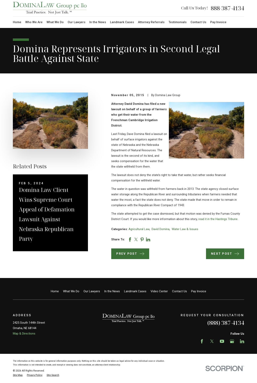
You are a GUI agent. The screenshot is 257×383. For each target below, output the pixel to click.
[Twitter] (212, 341)
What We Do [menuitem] (55, 22)
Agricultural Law (138, 229)
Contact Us (179, 291)
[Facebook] (202, 341)
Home (55, 291)
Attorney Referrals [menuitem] (151, 22)
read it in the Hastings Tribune (218, 219)
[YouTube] (222, 341)
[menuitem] (18, 375)
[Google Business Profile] (232, 341)
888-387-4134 (227, 8)
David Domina (160, 229)
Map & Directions (24, 333)
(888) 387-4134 (225, 322)
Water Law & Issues (185, 229)
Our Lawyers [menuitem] (76, 22)
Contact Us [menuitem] (198, 22)
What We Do (71, 291)
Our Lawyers (92, 291)
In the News (112, 291)
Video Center (159, 291)
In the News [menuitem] (97, 22)
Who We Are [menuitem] (34, 22)
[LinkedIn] (242, 341)
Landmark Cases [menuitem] (122, 22)
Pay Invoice (198, 291)
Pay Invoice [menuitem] (218, 22)
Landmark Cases (135, 291)
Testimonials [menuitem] (177, 22)
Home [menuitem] (17, 22)
